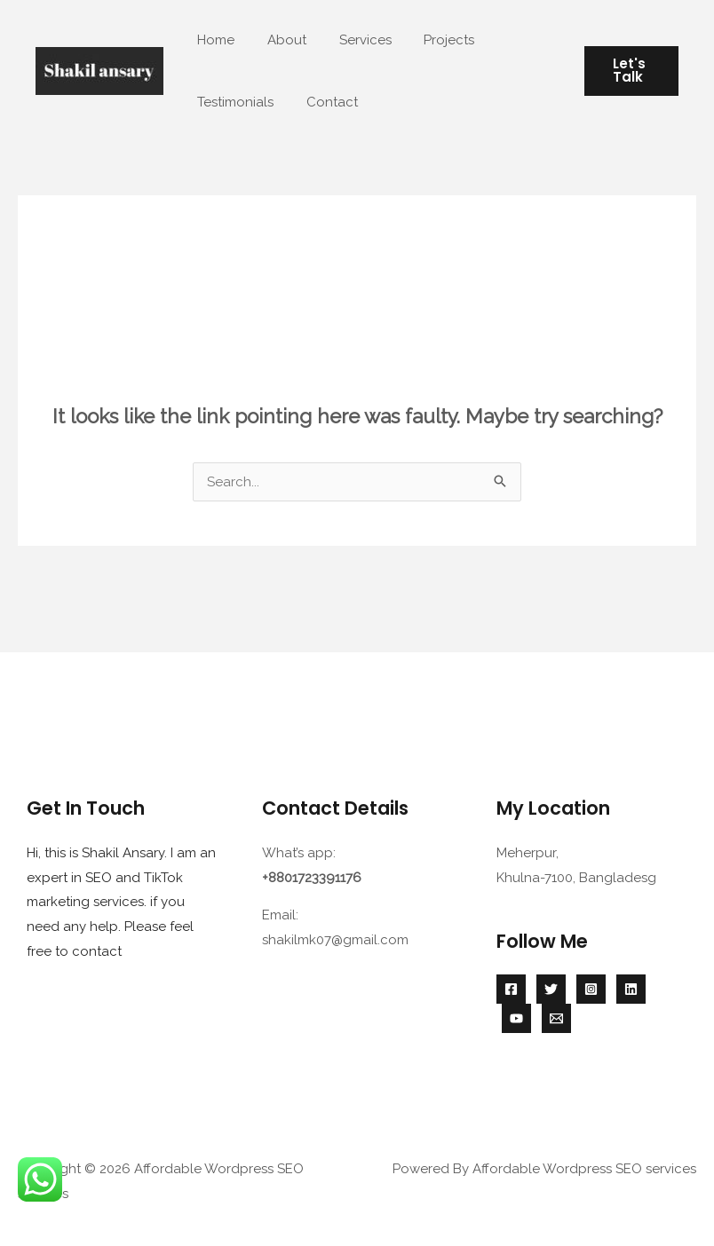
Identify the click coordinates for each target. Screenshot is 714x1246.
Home (213, 40)
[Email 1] (556, 1018)
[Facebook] (511, 989)
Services (350, 40)
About (278, 40)
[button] (628, 71)
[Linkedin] (631, 989)
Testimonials (232, 102)
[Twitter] (551, 989)
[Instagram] (591, 989)
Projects (428, 40)
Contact (323, 102)
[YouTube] (516, 1018)
